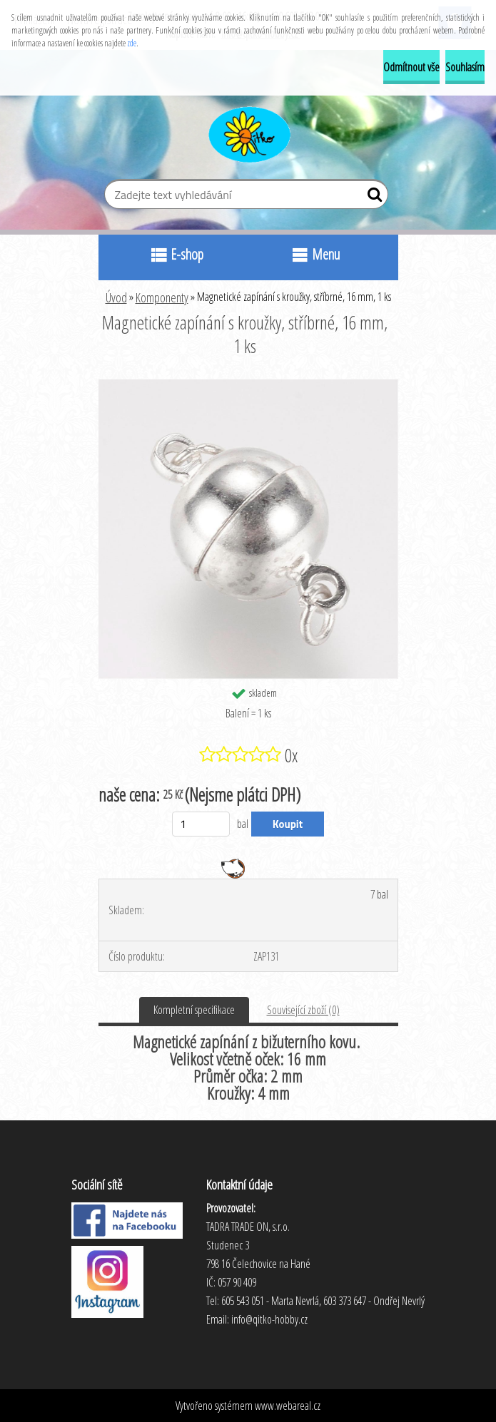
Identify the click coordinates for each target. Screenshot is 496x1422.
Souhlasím (465, 67)
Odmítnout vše (411, 67)
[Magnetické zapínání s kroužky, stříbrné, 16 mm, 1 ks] (248, 385)
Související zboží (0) (303, 1010)
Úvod (116, 297)
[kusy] (201, 824)
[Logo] (248, 132)
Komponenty (162, 297)
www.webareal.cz (287, 1405)
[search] (371, 197)
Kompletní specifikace (194, 1010)
